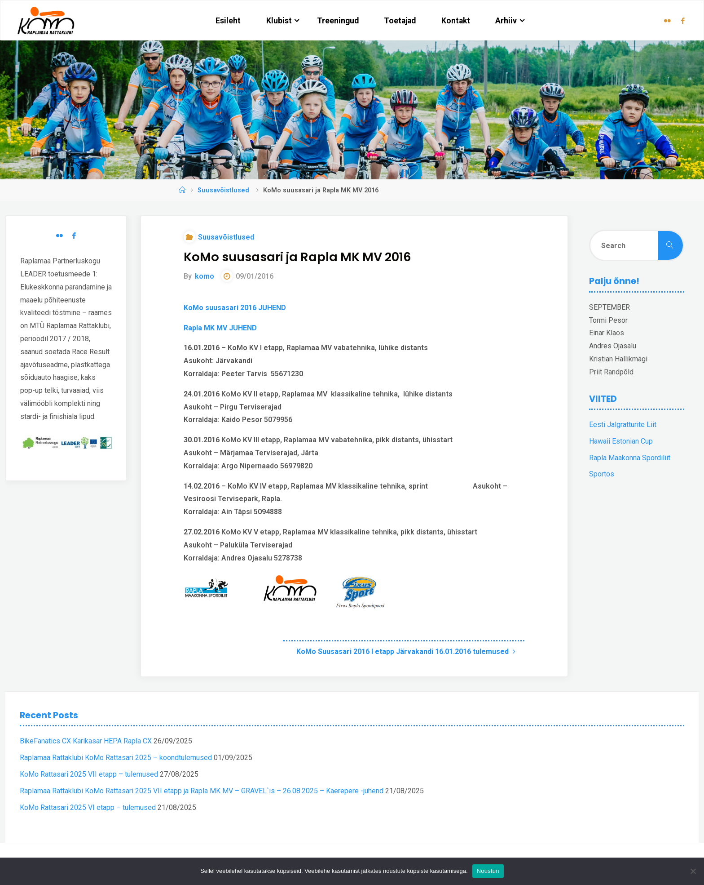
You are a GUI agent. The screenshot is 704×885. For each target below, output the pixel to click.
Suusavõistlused (223, 190)
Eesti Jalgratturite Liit (622, 424)
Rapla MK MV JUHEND (220, 328)
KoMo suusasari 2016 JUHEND (235, 307)
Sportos (601, 474)
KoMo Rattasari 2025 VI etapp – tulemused (88, 807)
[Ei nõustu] (692, 871)
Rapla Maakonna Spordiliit (629, 458)
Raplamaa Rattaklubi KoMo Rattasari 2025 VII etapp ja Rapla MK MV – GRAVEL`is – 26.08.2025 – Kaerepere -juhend (201, 791)
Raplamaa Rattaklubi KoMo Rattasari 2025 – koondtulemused (116, 757)
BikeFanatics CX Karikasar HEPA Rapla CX (86, 741)
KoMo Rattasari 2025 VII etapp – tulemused (89, 774)
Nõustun (488, 870)
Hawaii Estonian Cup (621, 441)
